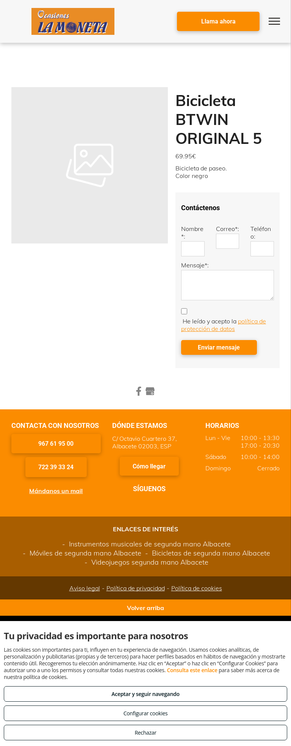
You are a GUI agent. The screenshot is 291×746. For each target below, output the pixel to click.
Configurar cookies (146, 713)
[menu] (274, 21)
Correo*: (227, 229)
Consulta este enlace (192, 670)
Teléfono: (260, 232)
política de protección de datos (223, 324)
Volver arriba (145, 608)
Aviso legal (84, 588)
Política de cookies (196, 588)
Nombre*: (192, 232)
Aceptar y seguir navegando (145, 694)
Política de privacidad (135, 588)
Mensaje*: (195, 265)
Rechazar (145, 732)
